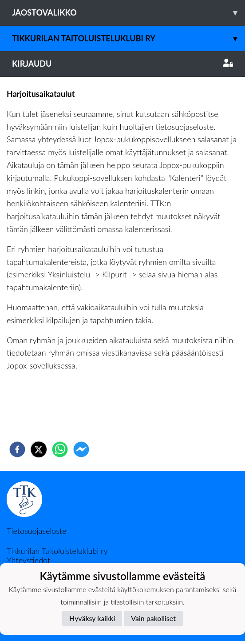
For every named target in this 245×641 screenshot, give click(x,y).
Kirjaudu (122, 63)
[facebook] (17, 449)
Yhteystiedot (28, 560)
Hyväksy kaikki (92, 618)
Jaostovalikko (128, 12)
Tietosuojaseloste (36, 531)
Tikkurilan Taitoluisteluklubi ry (128, 38)
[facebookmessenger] (81, 449)
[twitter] (39, 449)
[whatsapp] (60, 449)
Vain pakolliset (153, 618)
